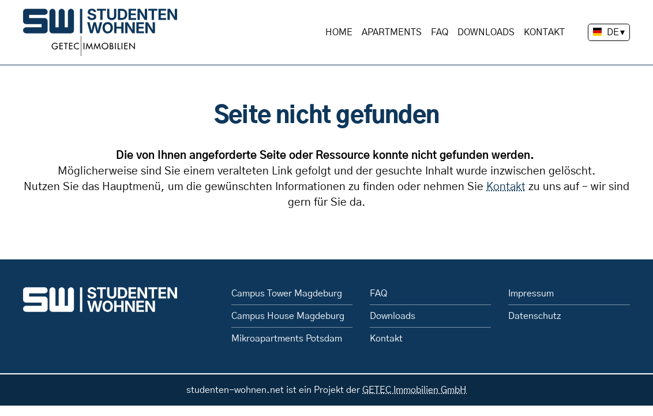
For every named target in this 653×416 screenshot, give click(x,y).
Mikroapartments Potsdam (286, 338)
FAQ (439, 32)
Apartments (392, 32)
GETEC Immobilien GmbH (414, 390)
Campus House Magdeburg (287, 316)
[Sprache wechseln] (608, 32)
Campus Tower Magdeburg (286, 293)
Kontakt (544, 32)
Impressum (531, 293)
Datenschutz (534, 316)
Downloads (486, 32)
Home (338, 32)
